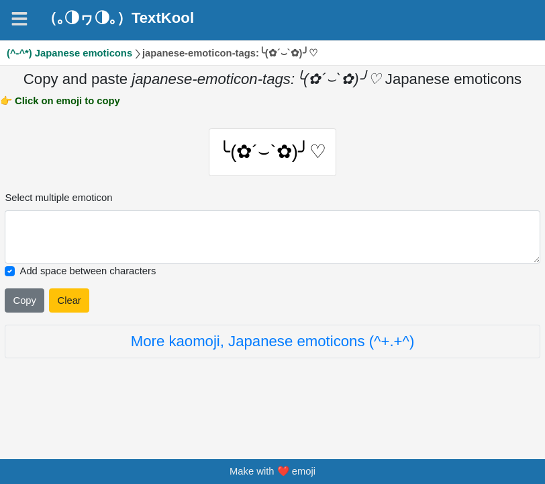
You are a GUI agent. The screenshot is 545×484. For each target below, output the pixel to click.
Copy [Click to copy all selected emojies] (24, 304)
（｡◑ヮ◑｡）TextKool (118, 18)
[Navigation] (19, 18)
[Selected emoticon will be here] (272, 241)
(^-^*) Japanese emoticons (69, 53)
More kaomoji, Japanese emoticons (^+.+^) (273, 345)
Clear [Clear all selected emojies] (69, 304)
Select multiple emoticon (58, 201)
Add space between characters (88, 275)
